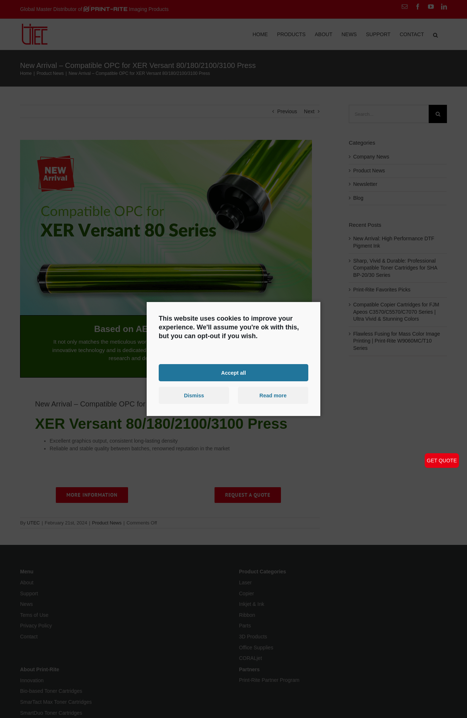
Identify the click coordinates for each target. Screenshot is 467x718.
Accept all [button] (233, 372)
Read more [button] (272, 395)
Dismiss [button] (194, 395)
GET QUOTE (442, 460)
